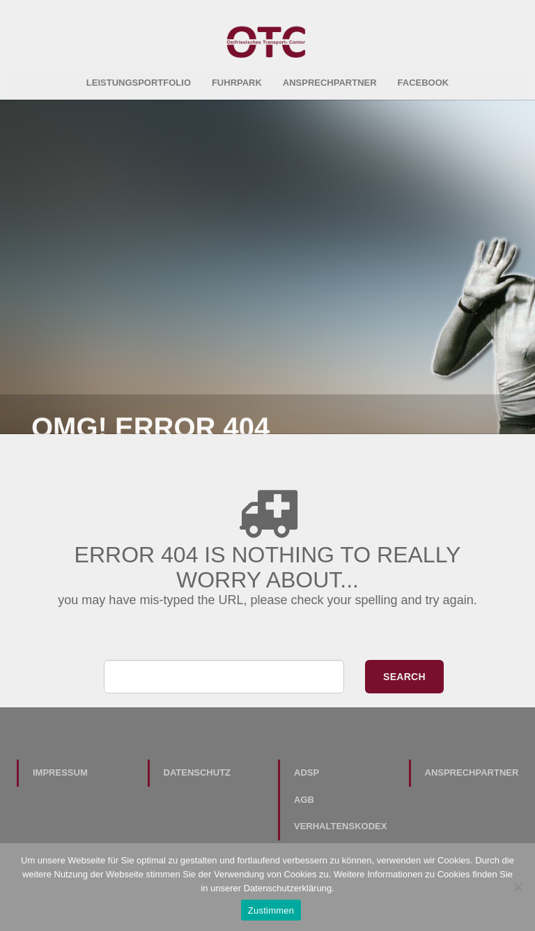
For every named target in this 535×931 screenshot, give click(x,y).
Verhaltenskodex (340, 822)
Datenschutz (197, 769)
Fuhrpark (237, 79)
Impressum (60, 769)
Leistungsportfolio (138, 79)
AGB (304, 796)
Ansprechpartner (330, 79)
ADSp (306, 769)
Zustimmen (271, 910)
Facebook (423, 79)
